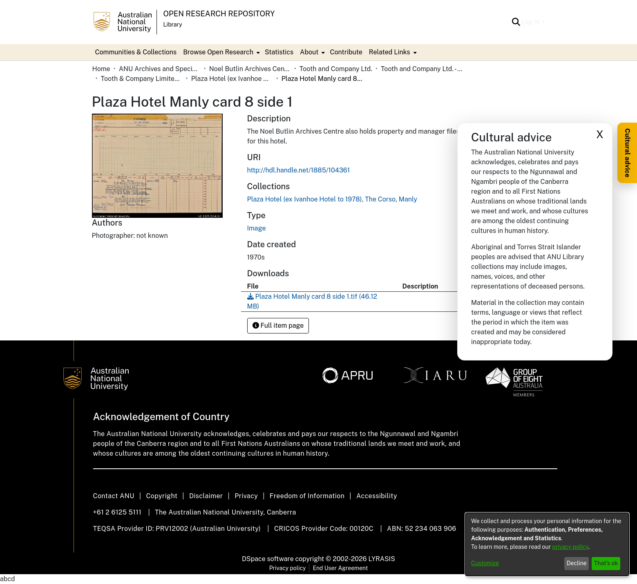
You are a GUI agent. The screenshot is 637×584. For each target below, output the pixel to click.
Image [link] (256, 228)
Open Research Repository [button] (219, 13)
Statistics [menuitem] (279, 52)
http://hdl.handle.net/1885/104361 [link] (298, 170)
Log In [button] (531, 22)
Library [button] (172, 24)
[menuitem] (221, 52)
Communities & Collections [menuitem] (136, 52)
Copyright (161, 496)
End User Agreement (340, 568)
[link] (332, 199)
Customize (485, 563)
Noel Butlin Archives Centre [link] (250, 69)
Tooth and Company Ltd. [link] (336, 69)
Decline (577, 563)
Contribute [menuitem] (346, 52)
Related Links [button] (389, 52)
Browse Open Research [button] (218, 52)
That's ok (606, 563)
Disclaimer (206, 496)
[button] (516, 22)
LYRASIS (381, 559)
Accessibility (376, 496)
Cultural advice (627, 152)
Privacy (246, 496)
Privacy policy (287, 568)
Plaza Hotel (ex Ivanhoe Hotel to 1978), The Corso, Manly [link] (232, 79)
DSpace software (268, 559)
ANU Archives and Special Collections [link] (160, 69)
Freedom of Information (307, 496)
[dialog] (547, 544)
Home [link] (101, 69)
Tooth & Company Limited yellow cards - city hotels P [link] (142, 79)
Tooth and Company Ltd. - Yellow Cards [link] (422, 69)
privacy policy (570, 547)
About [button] (309, 52)
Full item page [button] (278, 325)
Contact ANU (113, 496)
